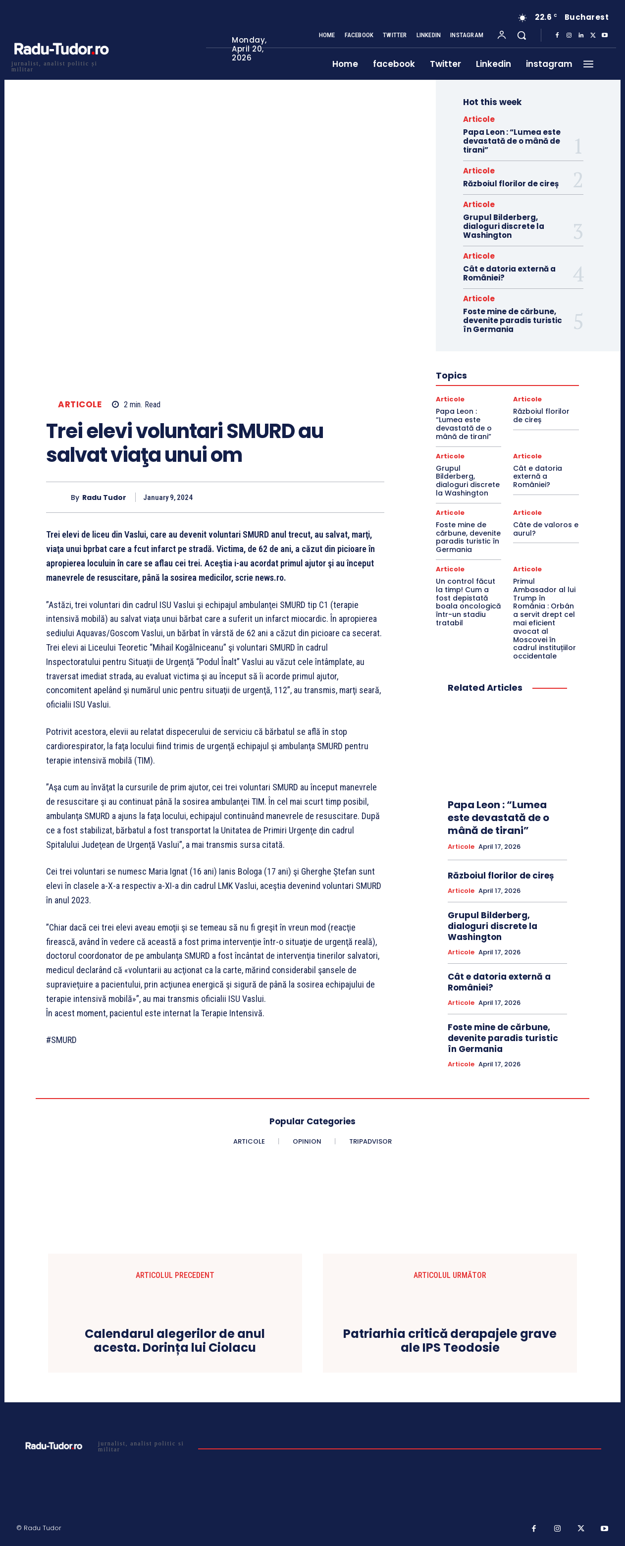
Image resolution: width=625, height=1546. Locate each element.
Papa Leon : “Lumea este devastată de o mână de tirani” (512, 141)
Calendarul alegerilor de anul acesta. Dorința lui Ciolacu (175, 1341)
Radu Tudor (104, 498)
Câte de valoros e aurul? (545, 529)
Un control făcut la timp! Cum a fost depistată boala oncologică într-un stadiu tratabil (468, 602)
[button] (521, 35)
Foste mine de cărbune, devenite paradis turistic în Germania (512, 320)
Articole (80, 404)
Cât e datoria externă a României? (509, 273)
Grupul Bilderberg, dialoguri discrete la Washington (503, 226)
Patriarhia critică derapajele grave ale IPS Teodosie (450, 1341)
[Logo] (106, 1446)
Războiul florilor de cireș (511, 183)
